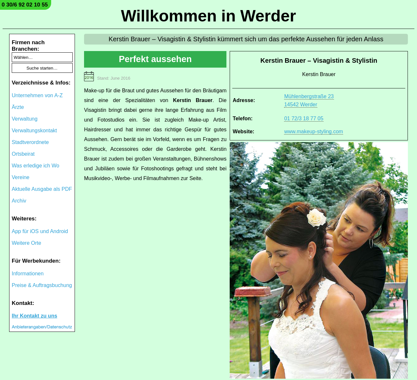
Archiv (19, 200)
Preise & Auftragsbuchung (42, 285)
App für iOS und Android (40, 231)
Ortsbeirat (23, 154)
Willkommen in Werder (208, 16)
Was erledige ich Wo (35, 165)
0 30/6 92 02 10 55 (25, 5)
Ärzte (18, 107)
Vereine (20, 177)
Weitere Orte (26, 243)
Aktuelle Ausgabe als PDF (42, 189)
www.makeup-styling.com (313, 131)
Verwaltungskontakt (34, 130)
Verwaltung (24, 119)
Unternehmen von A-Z (37, 95)
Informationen (28, 273)
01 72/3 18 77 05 (303, 118)
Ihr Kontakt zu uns (34, 316)
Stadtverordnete (30, 142)
